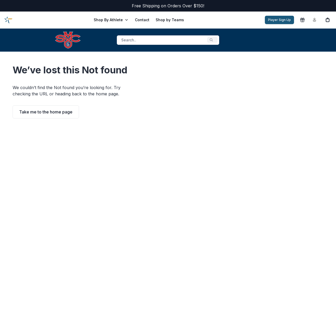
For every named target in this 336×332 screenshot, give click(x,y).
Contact (142, 20)
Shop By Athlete (111, 20)
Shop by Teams (170, 20)
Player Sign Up (279, 20)
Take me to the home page (45, 112)
